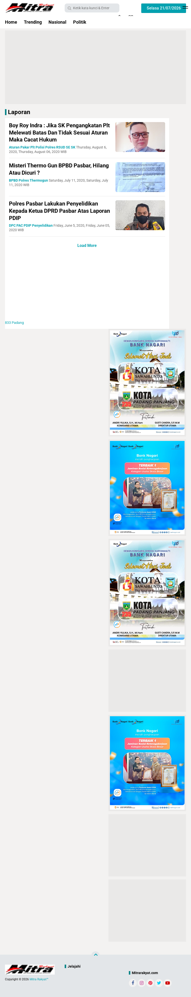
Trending (33, 22)
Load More (87, 245)
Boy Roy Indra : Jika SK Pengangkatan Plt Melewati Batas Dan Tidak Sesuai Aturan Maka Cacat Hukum (59, 132)
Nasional (57, 22)
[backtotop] (95, 955)
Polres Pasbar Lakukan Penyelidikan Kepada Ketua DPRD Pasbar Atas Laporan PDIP (59, 211)
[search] (92, 7)
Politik (79, 22)
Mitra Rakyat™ (39, 979)
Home (11, 22)
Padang (14, 323)
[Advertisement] (98, 67)
